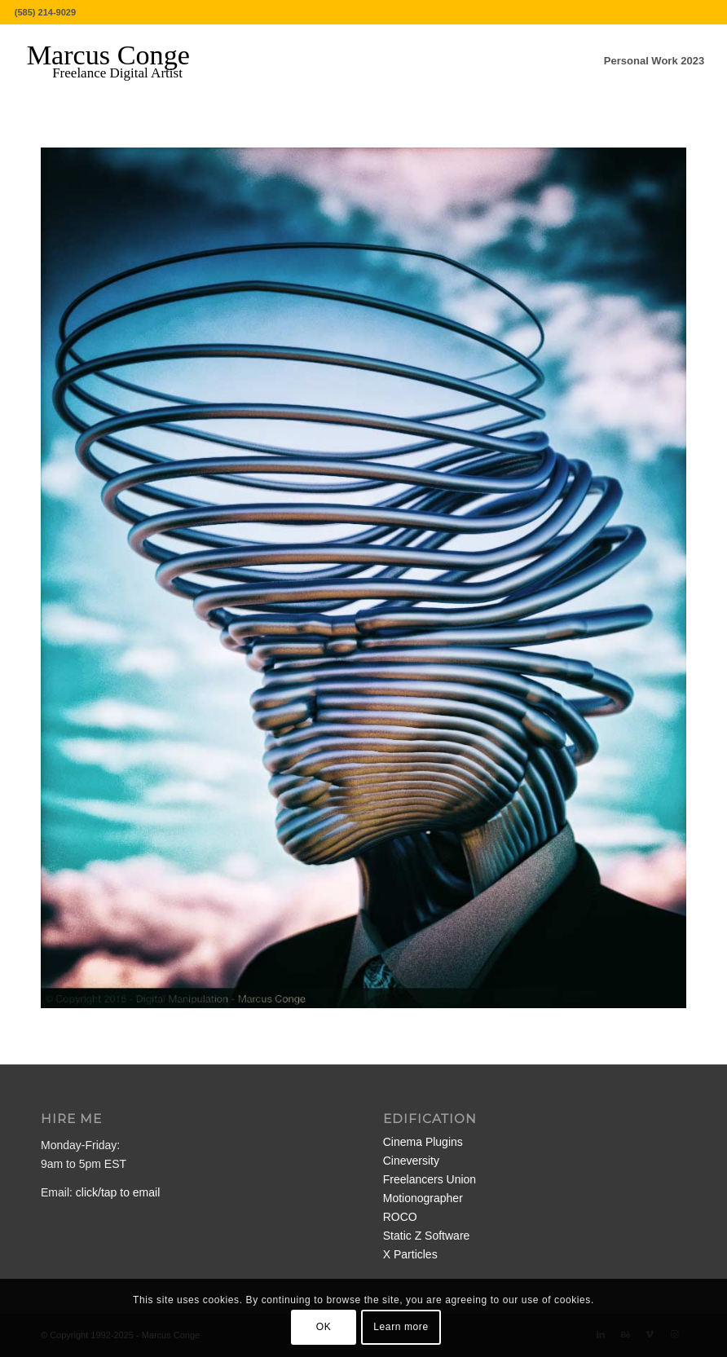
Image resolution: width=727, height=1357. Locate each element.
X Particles (410, 1254)
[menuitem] (654, 61)
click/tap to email (118, 1192)
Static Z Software (426, 1235)
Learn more (400, 1327)
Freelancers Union (429, 1179)
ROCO (400, 1216)
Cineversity (411, 1160)
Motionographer (423, 1198)
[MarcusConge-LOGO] (121, 61)
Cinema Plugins (423, 1141)
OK (324, 1327)
